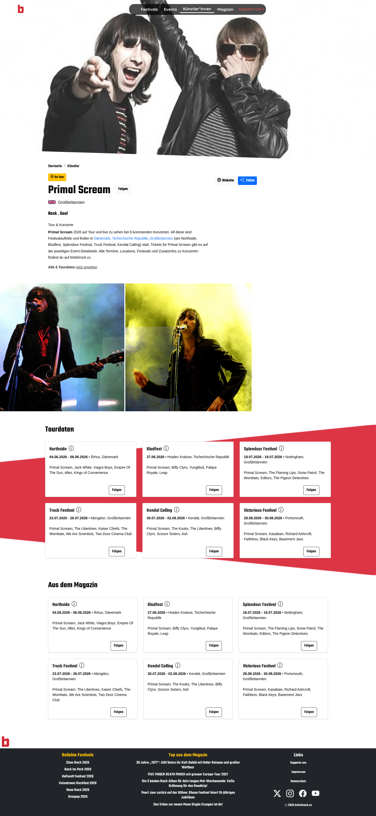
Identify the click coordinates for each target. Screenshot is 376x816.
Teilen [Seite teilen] (247, 180)
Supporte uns (251, 9)
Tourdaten (59, 429)
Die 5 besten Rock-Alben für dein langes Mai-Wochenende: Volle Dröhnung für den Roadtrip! (188, 783)
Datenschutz (298, 781)
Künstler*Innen (197, 8)
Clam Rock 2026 (77, 763)
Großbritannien (161, 238)
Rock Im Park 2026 (77, 769)
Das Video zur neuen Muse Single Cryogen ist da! (188, 804)
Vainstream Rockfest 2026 (78, 783)
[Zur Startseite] (5, 741)
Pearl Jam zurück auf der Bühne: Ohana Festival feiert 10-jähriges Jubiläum (188, 795)
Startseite (55, 166)
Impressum (298, 772)
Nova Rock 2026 (77, 790)
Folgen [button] (123, 189)
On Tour (57, 177)
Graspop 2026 (77, 797)
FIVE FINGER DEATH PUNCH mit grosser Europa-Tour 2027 (188, 774)
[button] (149, 9)
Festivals (149, 9)
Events (170, 9)
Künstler (73, 166)
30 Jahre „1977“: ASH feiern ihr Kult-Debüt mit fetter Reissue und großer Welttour (188, 765)
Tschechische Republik (130, 238)
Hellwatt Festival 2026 (77, 776)
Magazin (225, 9)
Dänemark (102, 238)
